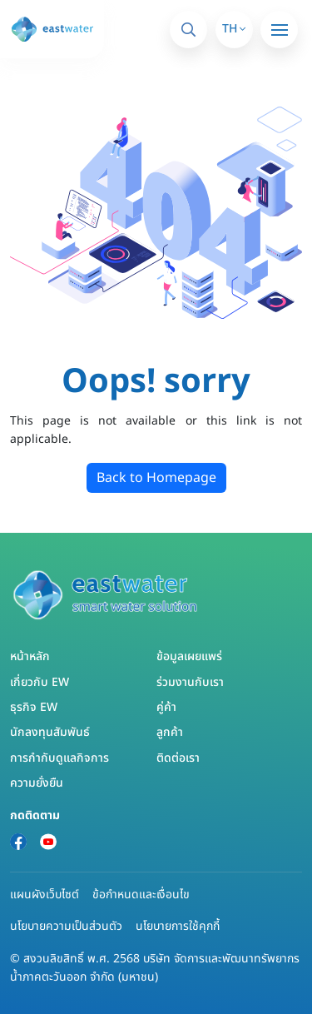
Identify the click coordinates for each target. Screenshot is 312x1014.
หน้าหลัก (30, 656)
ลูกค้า (169, 732)
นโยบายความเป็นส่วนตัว (66, 926)
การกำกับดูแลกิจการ (59, 758)
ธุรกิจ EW (33, 707)
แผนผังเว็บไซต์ (44, 894)
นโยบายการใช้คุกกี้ (178, 926)
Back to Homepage (156, 478)
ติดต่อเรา (178, 758)
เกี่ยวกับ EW (39, 682)
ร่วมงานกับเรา (190, 682)
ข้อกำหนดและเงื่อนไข (141, 894)
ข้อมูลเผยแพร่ (189, 656)
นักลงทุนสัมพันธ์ (50, 732)
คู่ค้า (166, 707)
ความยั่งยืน (36, 783)
